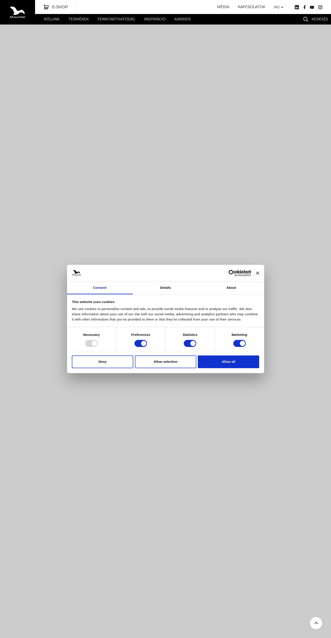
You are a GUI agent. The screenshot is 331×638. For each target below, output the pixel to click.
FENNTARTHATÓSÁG (116, 19)
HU (277, 7)
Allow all (228, 361)
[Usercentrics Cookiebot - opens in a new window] (232, 273)
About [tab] (231, 287)
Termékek (78, 19)
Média (223, 7)
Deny (103, 361)
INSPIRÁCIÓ (155, 19)
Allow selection (165, 361)
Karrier (182, 19)
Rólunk (52, 19)
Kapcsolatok (251, 7)
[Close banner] (257, 273)
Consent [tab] (99, 287)
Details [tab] (165, 287)
